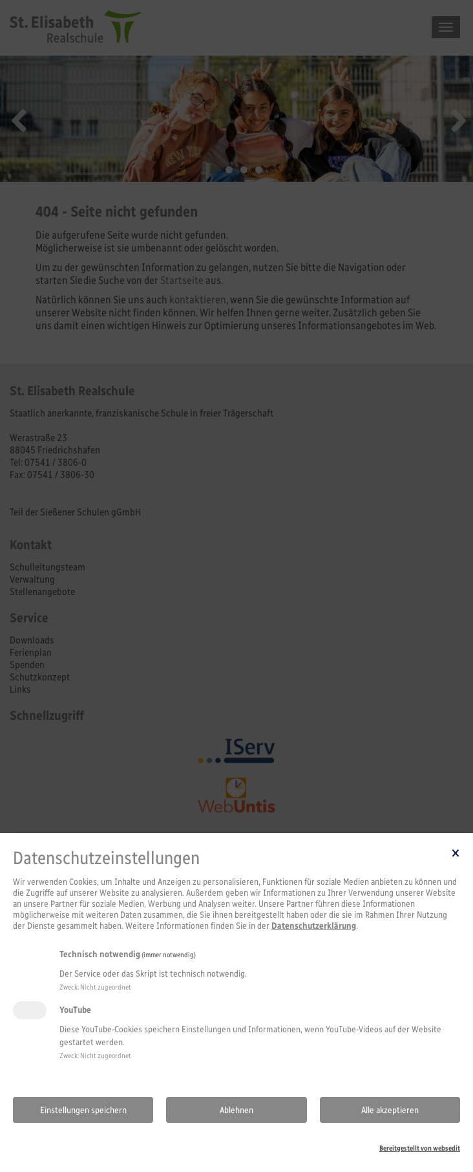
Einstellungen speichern (83, 1110)
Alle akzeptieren (390, 1110)
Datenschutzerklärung (313, 925)
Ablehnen (236, 1110)
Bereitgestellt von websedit (419, 1148)
